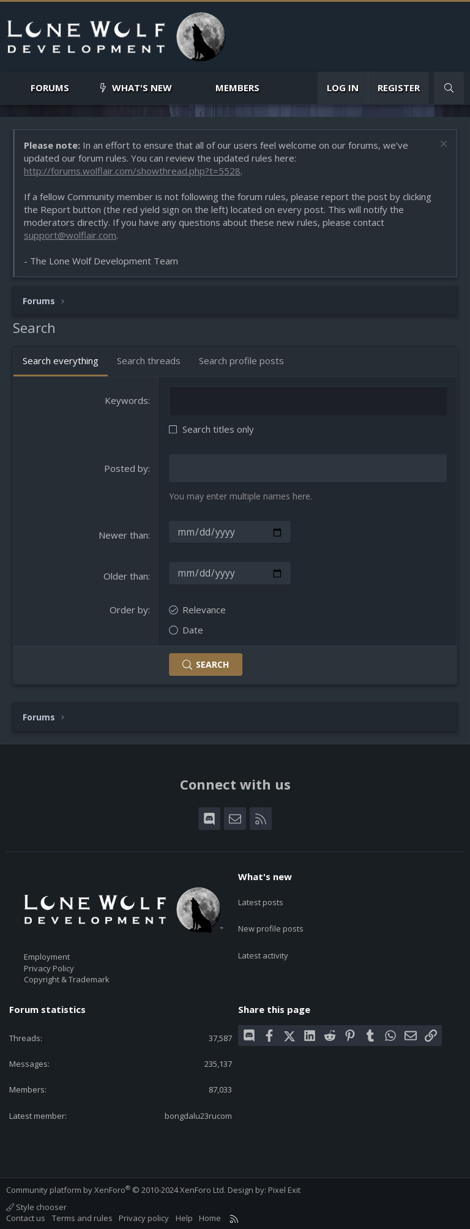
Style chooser (36, 1204)
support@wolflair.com (70, 235)
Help (184, 1215)
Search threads (149, 360)
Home (210, 1215)
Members (237, 87)
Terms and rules (82, 1215)
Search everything (61, 360)
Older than (125, 574)
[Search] (449, 88)
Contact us (25, 1215)
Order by (129, 606)
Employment (47, 954)
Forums (50, 87)
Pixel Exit (284, 1186)
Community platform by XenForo (116, 1186)
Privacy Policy (49, 965)
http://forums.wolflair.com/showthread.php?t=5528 (132, 171)
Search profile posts (241, 360)
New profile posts (271, 917)
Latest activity (263, 940)
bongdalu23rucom (198, 1112)
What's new (142, 87)
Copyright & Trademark (67, 976)
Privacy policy (144, 1215)
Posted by (126, 467)
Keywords (126, 400)
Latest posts (260, 895)
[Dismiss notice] (442, 145)
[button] (79, 88)
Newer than (123, 534)
